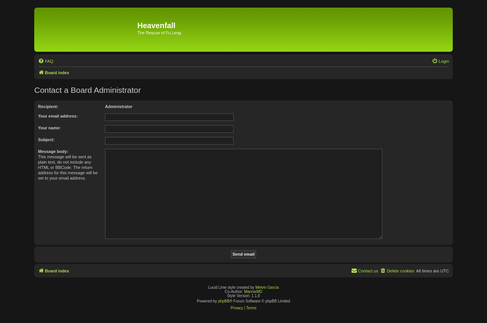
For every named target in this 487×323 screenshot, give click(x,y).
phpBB (223, 301)
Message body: (53, 151)
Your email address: (58, 116)
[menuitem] (45, 61)
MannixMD (253, 292)
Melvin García (267, 287)
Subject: (46, 139)
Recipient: (48, 106)
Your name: (49, 128)
